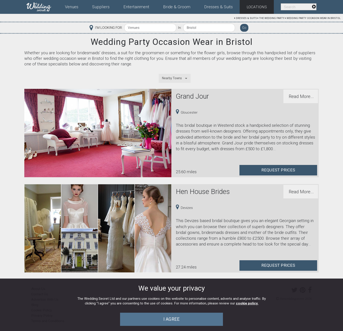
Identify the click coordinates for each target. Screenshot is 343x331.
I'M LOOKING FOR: (109, 28)
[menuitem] (42, 6)
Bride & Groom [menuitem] (176, 6)
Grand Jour (192, 96)
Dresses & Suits (246, 18)
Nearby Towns (172, 78)
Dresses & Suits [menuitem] (218, 6)
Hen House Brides (203, 191)
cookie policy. (247, 303)
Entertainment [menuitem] (136, 6)
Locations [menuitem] (257, 7)
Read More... (301, 96)
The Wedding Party (271, 18)
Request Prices (278, 170)
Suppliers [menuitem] (101, 6)
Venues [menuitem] (71, 6)
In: (179, 28)
